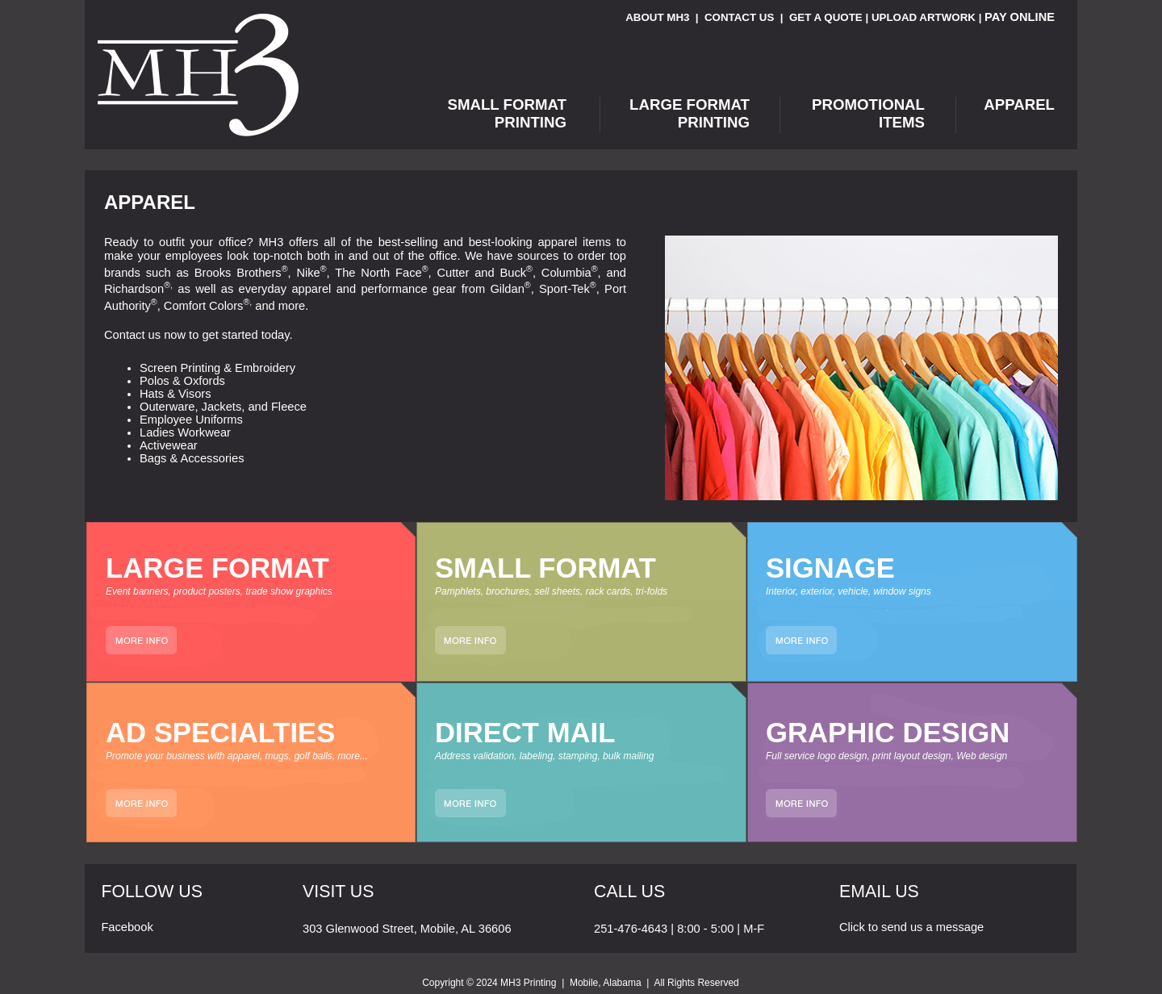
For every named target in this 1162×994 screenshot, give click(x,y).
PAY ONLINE (1019, 16)
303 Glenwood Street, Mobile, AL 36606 (407, 928)
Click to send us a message (911, 927)
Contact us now (145, 334)
